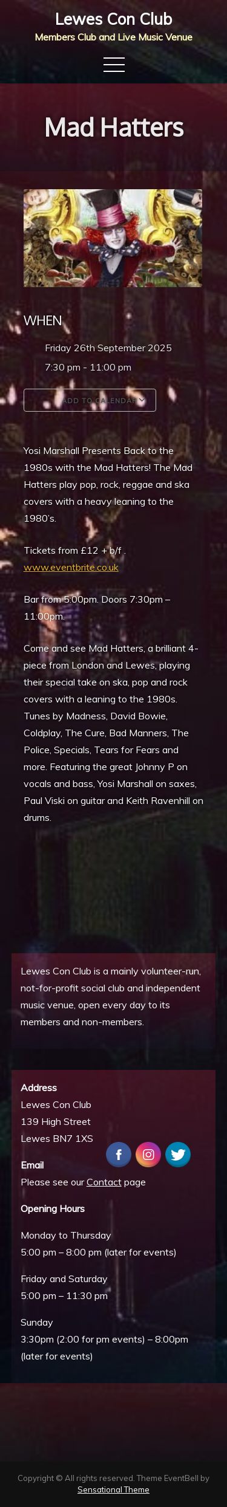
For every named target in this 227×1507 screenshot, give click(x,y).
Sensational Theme (113, 1489)
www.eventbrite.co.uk (71, 567)
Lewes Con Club (113, 19)
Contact (104, 1182)
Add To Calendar (89, 400)
